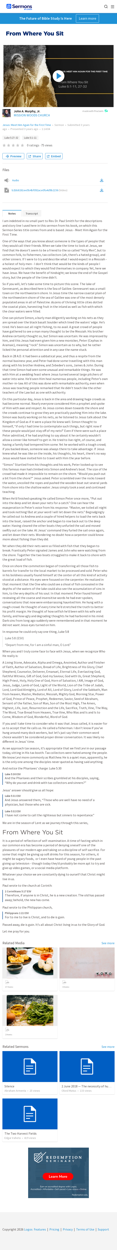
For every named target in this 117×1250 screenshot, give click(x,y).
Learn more (87, 18)
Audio (15, 180)
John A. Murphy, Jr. (27, 111)
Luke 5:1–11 (30, 137)
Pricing (54, 1229)
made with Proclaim (95, 111)
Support (103, 1229)
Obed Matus (69, 1090)
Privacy (68, 1229)
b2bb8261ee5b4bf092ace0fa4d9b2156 (39, 190)
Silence (9, 1086)
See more (108, 943)
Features (40, 1229)
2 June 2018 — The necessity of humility (89, 1086)
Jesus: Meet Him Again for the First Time (26, 125)
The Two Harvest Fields (20, 1133)
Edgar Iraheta (12, 1138)
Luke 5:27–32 (11, 137)
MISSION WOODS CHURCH (32, 115)
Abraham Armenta (15, 1090)
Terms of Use (85, 1229)
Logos (28, 1229)
